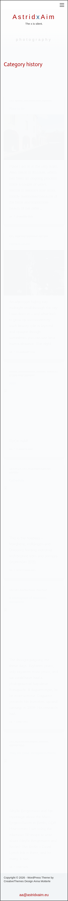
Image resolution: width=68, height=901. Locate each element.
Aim (48, 16)
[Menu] (62, 5)
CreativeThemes (14, 881)
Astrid (24, 16)
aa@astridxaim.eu (34, 895)
